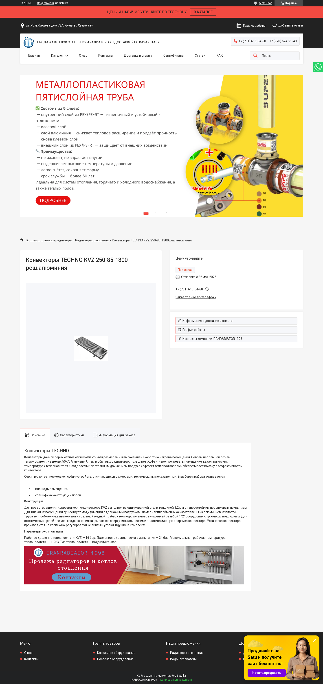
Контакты (105, 55)
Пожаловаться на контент (175, 679)
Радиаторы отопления (92, 240)
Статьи (200, 55)
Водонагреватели (183, 659)
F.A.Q (220, 55)
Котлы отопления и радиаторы (49, 240)
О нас (83, 55)
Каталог (57, 55)
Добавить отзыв (290, 25)
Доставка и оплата (138, 55)
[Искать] (255, 55)
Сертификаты (173, 55)
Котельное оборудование (116, 653)
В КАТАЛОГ (203, 12)
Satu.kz (181, 675)
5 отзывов (265, 3)
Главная (34, 55)
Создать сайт (45, 3)
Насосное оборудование (115, 659)
